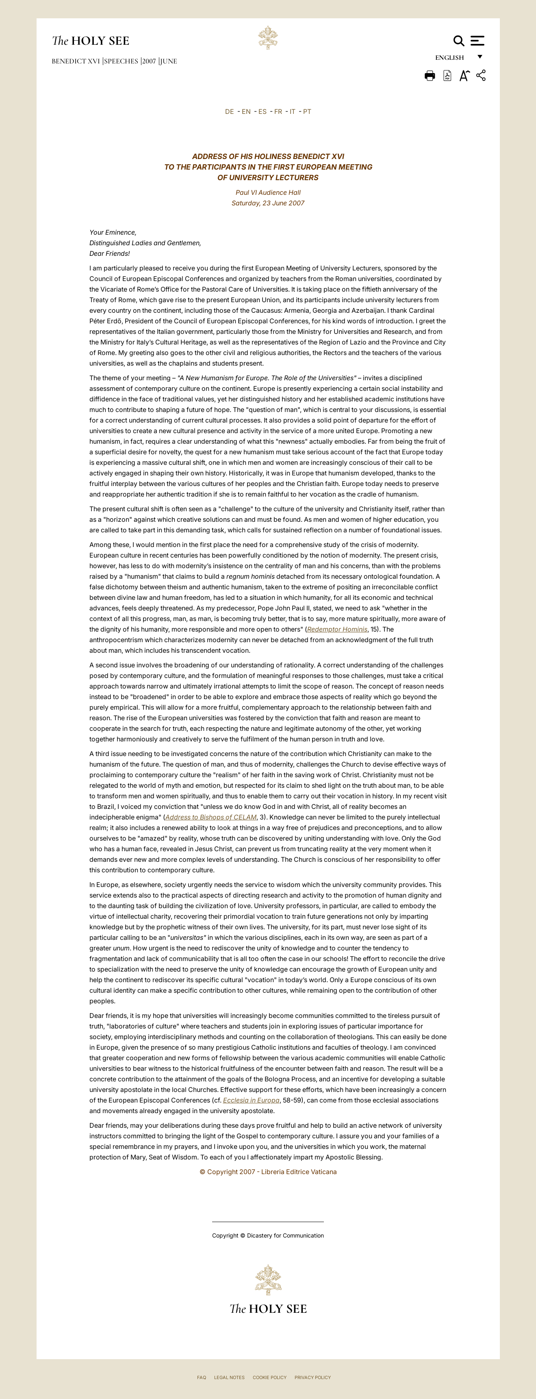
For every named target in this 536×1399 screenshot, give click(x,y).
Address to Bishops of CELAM (210, 817)
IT (292, 111)
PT (307, 111)
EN (246, 111)
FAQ (201, 1377)
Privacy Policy (313, 1377)
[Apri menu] (476, 41)
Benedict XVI (77, 61)
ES (262, 111)
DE (229, 111)
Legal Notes (229, 1377)
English (453, 60)
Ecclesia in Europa (251, 1100)
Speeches (122, 61)
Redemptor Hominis (337, 629)
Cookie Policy (269, 1377)
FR (278, 111)
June (168, 61)
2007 (150, 61)
